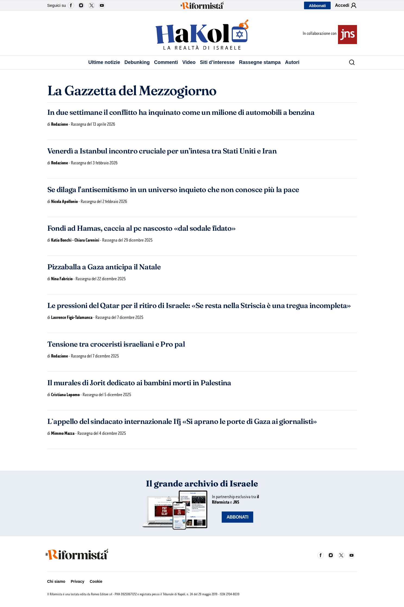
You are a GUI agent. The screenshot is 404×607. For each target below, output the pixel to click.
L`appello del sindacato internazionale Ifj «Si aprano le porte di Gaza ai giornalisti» (182, 421)
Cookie (96, 581)
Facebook (71, 5)
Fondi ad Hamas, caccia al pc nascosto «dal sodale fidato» (141, 228)
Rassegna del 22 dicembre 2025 (101, 278)
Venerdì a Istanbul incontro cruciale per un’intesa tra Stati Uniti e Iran (162, 151)
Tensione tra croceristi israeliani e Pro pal (116, 344)
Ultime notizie (104, 62)
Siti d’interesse (217, 62)
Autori (292, 62)
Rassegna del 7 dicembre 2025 (119, 317)
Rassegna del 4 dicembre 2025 (101, 433)
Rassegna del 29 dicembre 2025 (127, 240)
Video (189, 62)
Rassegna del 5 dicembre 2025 (107, 394)
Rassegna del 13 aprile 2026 (93, 124)
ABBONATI (237, 517)
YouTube (102, 5)
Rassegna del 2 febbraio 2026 (104, 201)
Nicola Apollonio (64, 201)
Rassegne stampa (260, 62)
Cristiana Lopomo (65, 394)
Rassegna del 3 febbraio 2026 (94, 162)
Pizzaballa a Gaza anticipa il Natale (104, 267)
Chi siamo (56, 581)
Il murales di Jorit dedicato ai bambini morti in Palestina (139, 383)
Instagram (81, 5)
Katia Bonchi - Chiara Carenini (75, 240)
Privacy (77, 581)
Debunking (137, 62)
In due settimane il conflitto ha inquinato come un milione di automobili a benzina (181, 112)
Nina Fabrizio (62, 278)
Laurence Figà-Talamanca (71, 317)
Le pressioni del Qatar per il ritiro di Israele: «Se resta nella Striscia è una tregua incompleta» (199, 305)
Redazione (59, 124)
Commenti (166, 62)
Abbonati (317, 5)
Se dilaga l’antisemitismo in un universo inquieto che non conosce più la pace (173, 190)
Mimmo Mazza (62, 433)
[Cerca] (350, 62)
